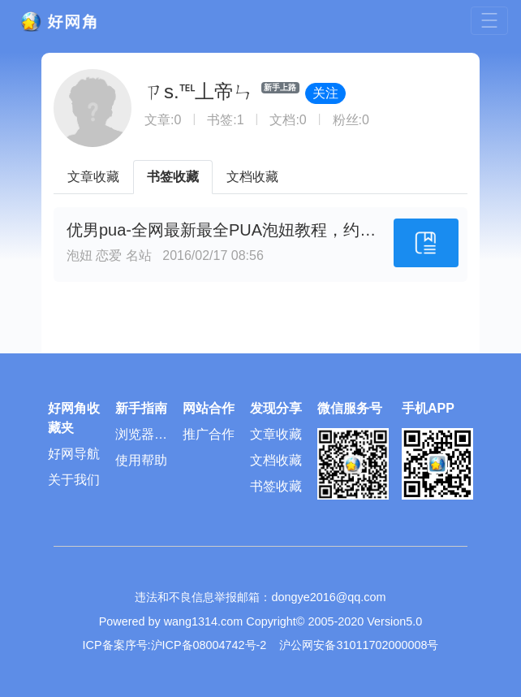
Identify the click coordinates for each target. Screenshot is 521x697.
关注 (325, 93)
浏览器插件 (141, 437)
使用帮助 (141, 460)
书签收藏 (173, 177)
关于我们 (74, 480)
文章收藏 (93, 177)
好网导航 (74, 454)
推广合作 (209, 434)
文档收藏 (252, 177)
